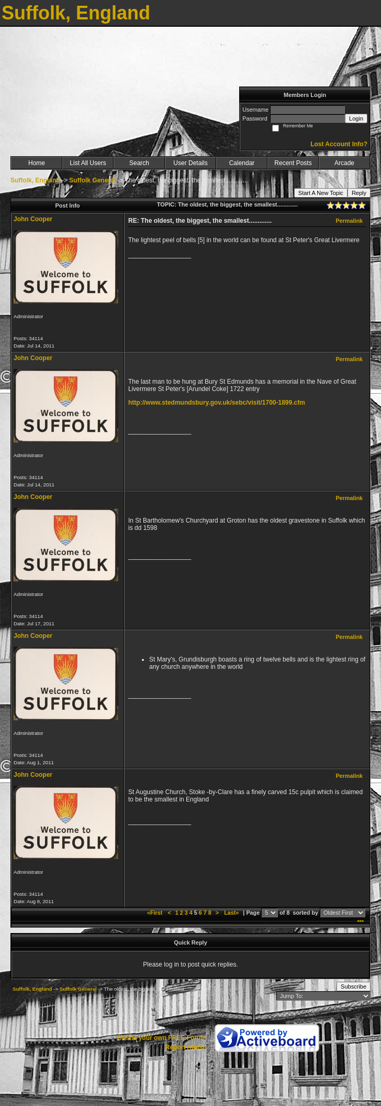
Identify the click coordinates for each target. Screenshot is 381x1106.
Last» (232, 912)
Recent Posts (292, 163)
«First (155, 912)
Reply (359, 193)
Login (356, 118)
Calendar (242, 163)
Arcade (344, 163)
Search (139, 163)
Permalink (349, 221)
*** (360, 922)
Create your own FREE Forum (161, 1038)
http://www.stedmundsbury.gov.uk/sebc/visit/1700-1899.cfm (216, 402)
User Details (190, 163)
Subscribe (353, 986)
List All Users (88, 163)
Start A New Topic (320, 193)
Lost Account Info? (338, 144)
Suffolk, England (35, 180)
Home (36, 163)
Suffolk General (92, 180)
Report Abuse (185, 1047)
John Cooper (33, 219)
